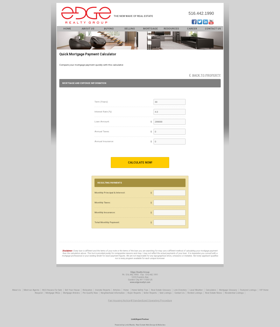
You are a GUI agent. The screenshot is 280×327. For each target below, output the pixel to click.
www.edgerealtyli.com (140, 282)
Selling (129, 28)
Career (192, 28)
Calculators (211, 290)
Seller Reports (150, 293)
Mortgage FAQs (53, 293)
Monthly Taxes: (102, 202)
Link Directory (180, 290)
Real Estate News (213, 293)
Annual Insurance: (104, 141)
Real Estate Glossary (161, 290)
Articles (116, 290)
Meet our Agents (31, 290)
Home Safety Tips (140, 290)
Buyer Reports (134, 293)
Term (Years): (101, 101)
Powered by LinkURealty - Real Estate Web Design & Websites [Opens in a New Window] (140, 325)
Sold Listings (166, 293)
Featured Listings (248, 290)
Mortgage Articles (71, 293)
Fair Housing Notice (119, 300)
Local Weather (196, 290)
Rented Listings (194, 293)
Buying (109, 28)
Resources (171, 28)
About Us (88, 28)
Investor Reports (102, 290)
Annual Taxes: (101, 131)
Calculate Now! (140, 162)
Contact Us (213, 28)
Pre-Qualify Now (90, 293)
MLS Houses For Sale (52, 290)
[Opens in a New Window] (140, 313)
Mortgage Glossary (228, 290)
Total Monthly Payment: (107, 222)
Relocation (87, 290)
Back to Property (205, 75)
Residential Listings (234, 293)
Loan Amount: (102, 121)
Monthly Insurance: (104, 212)
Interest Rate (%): (103, 111)
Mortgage (150, 28)
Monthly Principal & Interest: (109, 192)
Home (67, 28)
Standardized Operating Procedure (152, 300)
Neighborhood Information (113, 293)
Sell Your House (72, 290)
